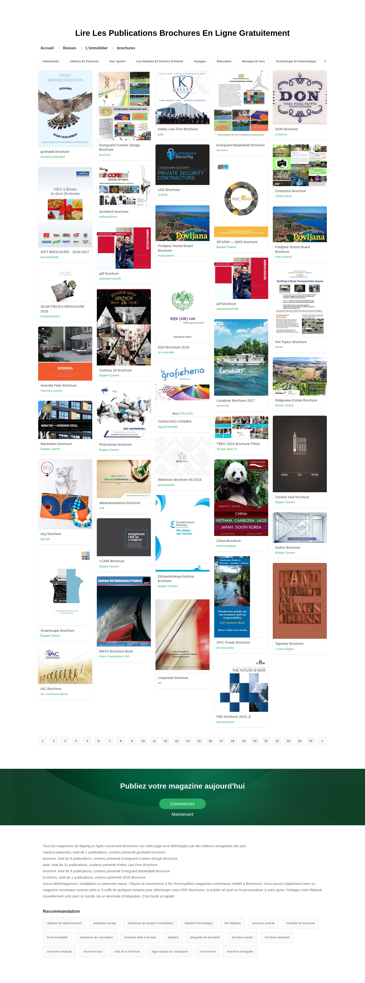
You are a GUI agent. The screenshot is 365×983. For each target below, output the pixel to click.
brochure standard (277, 937)
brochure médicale (59, 951)
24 (299, 741)
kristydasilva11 (50, 316)
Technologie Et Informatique (296, 61)
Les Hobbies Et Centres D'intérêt (159, 61)
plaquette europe (104, 923)
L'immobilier (97, 48)
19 (243, 741)
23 (288, 741)
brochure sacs (93, 951)
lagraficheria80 (168, 426)
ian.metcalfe (166, 352)
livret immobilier (57, 937)
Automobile (50, 61)
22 (277, 741)
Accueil (47, 48)
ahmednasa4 (225, 722)
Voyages (200, 61)
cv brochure (208, 951)
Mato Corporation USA (114, 656)
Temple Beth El (226, 449)
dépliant (173, 937)
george (45, 539)
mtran (279, 347)
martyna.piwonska (53, 156)
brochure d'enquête (240, 951)
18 (232, 741)
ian (160, 683)
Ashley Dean (283, 196)
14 (187, 741)
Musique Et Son (253, 61)
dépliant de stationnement (64, 923)
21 (266, 741)
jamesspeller (166, 485)
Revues (69, 48)
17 (221, 741)
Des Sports (118, 61)
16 (210, 741)
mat (101, 508)
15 (199, 741)
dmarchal (222, 405)
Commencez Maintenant (182, 805)
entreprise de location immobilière (150, 923)
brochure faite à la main (140, 937)
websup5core (108, 216)
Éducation (224, 61)
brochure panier (242, 937)
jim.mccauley (225, 647)
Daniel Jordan (284, 405)
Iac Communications (54, 694)
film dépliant (232, 923)
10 (143, 741)
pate (161, 134)
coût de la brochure (127, 951)
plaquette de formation (205, 937)
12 (165, 741)
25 (310, 741)
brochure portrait (263, 923)
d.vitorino (281, 134)
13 (176, 741)
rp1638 (162, 195)
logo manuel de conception (170, 951)
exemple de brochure (300, 923)
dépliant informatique (199, 923)
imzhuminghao (226, 546)
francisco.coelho (51, 390)
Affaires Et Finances (84, 61)
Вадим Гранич (226, 247)
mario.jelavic (166, 255)
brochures (126, 48)
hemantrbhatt (49, 257)
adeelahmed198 (110, 278)
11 (154, 741)
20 (255, 741)
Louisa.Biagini (284, 649)
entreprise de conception (96, 937)
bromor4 (104, 155)
